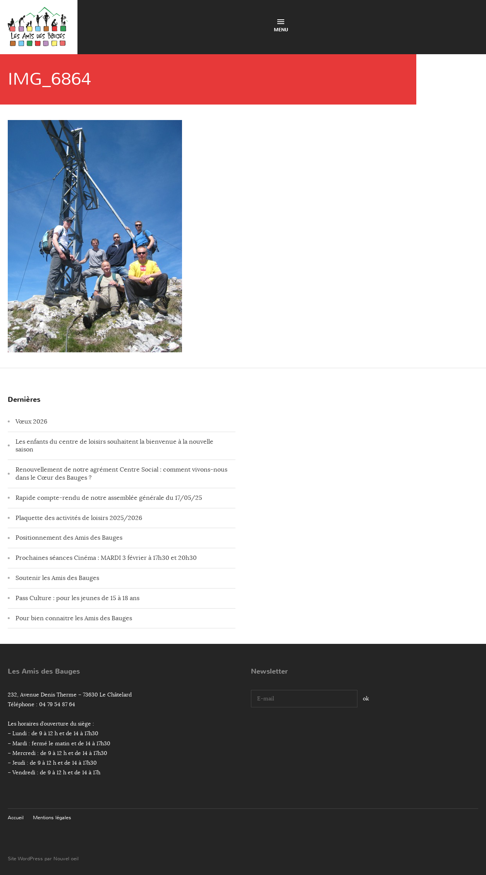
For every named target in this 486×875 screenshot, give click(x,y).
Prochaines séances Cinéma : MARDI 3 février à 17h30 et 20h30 (106, 558)
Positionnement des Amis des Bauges (68, 538)
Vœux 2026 (31, 421)
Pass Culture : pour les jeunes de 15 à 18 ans (77, 598)
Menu (281, 26)
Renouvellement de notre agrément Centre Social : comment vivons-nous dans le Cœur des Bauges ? (121, 474)
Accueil (16, 817)
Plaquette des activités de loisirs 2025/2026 (78, 518)
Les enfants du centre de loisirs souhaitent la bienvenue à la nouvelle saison (114, 446)
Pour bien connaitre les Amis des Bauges (73, 618)
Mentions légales (52, 817)
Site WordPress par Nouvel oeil (43, 858)
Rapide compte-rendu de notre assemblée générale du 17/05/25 (108, 498)
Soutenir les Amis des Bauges (57, 578)
